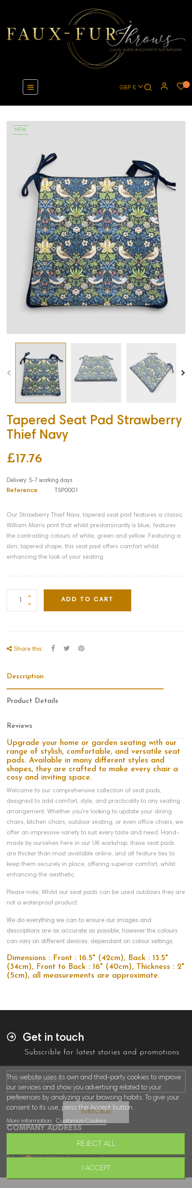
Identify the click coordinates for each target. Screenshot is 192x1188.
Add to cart (87, 600)
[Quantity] (22, 600)
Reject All (96, 1144)
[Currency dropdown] (127, 87)
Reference (22, 491)
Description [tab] (25, 676)
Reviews (19, 726)
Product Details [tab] (32, 701)
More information (30, 1121)
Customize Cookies (81, 1121)
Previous (8, 373)
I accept (96, 1168)
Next (183, 373)
